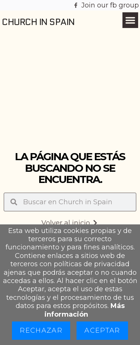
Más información (84, 310)
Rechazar (41, 330)
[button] (130, 20)
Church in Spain (38, 21)
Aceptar (102, 330)
